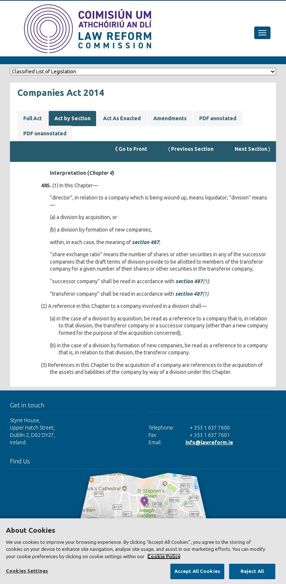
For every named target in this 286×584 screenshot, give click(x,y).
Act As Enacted (122, 118)
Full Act (32, 118)
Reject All (252, 571)
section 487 (145, 242)
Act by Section (72, 118)
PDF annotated (217, 118)
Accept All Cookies (197, 571)
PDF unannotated (45, 133)
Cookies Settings (27, 570)
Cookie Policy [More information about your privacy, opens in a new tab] (163, 556)
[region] (143, 551)
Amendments (170, 118)
